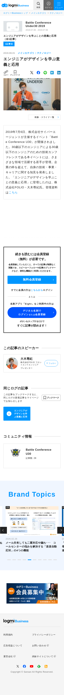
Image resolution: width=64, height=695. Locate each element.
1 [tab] (9, 559)
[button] (51, 398)
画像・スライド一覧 (44, 117)
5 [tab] (29, 559)
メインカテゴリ (38, 13)
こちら (13, 192)
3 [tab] (19, 559)
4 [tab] (24, 559)
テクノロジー (56, 13)
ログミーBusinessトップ (15, 13)
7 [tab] (39, 559)
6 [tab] (34, 559)
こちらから (37, 290)
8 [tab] (45, 559)
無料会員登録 (32, 279)
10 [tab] (55, 559)
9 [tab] (50, 559)
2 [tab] (14, 559)
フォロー (51, 363)
